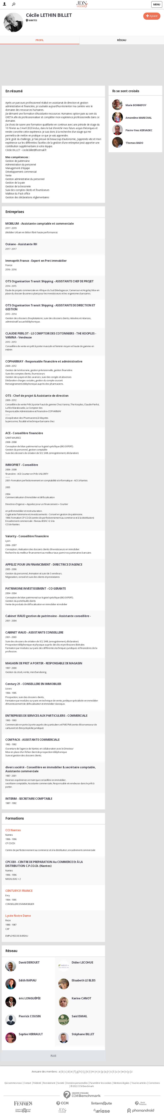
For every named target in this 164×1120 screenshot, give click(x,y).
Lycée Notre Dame (18, 916)
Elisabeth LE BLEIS (83, 980)
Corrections (154, 1083)
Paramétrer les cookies (100, 1083)
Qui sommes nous (13, 1083)
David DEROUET (29, 962)
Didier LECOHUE (82, 962)
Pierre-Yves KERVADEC (139, 130)
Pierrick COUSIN (30, 1016)
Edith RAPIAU (27, 980)
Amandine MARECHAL (139, 117)
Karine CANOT (81, 998)
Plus (53, 1055)
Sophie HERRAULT (31, 1034)
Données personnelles (77, 1083)
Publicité (37, 1083)
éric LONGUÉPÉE (29, 998)
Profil (40, 40)
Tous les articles (138, 1083)
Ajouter (154, 16)
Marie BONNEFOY (136, 105)
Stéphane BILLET (83, 1034)
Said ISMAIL (79, 1016)
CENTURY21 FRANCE (18, 891)
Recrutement (49, 1083)
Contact (27, 1083)
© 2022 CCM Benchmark (82, 1086)
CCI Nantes (13, 830)
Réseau (121, 40)
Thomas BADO (134, 142)
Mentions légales (121, 1083)
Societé (60, 1083)
